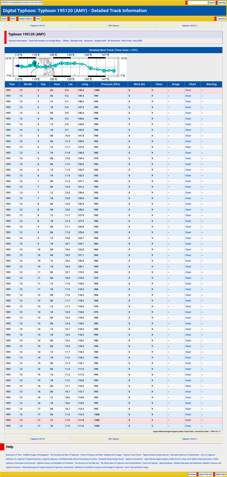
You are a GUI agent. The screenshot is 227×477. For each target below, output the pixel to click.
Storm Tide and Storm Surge (136, 467)
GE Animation (114, 41)
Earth (13, 19)
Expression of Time (14, 455)
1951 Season (113, 26)
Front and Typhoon (150, 463)
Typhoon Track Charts (132, 455)
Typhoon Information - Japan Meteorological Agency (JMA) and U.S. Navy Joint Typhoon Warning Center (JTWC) (171, 459)
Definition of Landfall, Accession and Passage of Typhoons (99, 467)
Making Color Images (113, 455)
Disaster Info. (77, 41)
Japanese (221, 19)
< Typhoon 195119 (37, 26)
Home (3, 19)
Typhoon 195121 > (190, 26)
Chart (188, 90)
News (66, 41)
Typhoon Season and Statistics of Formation (55, 463)
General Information (18, 41)
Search (212, 3)
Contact (192, 474)
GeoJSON (137, 41)
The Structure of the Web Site (87, 463)
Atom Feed (126, 41)
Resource (88, 41)
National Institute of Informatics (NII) (29, 2)
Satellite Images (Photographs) (36, 455)
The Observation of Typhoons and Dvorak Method (120, 463)
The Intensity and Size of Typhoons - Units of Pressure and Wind (76, 455)
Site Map (222, 3)
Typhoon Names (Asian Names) (156, 455)
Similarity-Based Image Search (111, 459)
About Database (165, 463)
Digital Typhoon (25, 19)
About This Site (205, 474)
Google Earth (100, 41)
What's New (221, 474)
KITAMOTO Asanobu (8, 2)
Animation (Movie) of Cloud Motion (184, 455)
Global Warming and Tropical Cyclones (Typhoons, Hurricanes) (48, 467)
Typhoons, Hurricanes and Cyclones (20, 463)
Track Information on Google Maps (44, 41)
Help (38, 19)
